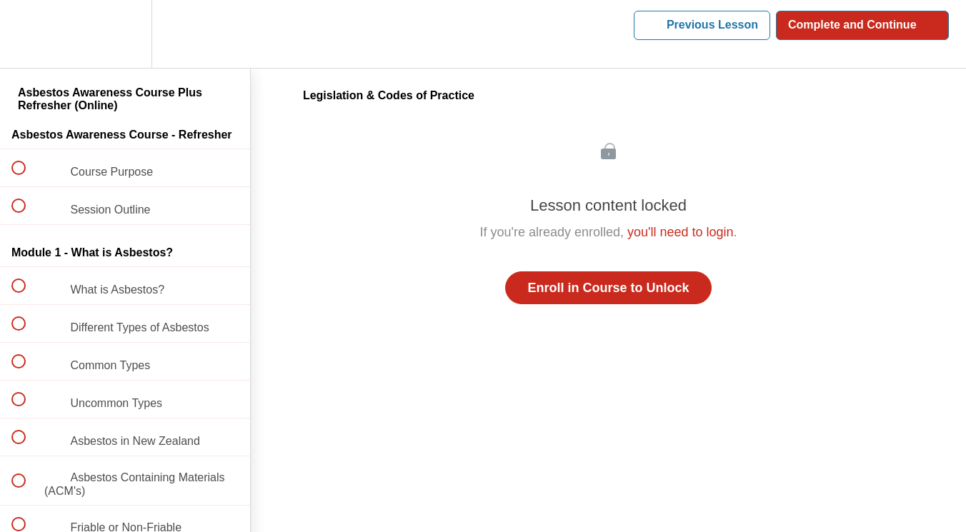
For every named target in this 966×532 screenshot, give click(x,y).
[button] (26, 34)
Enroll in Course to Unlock (608, 288)
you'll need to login (680, 232)
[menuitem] (125, 34)
